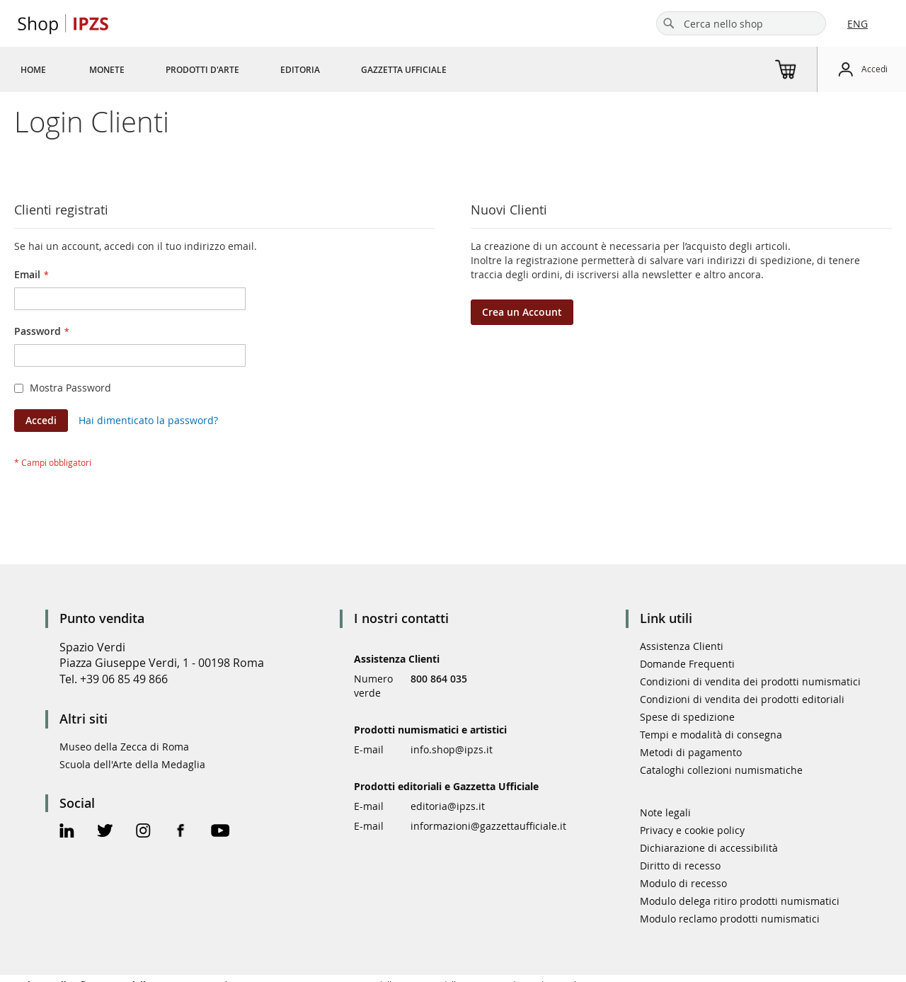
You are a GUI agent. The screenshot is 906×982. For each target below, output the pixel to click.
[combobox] (741, 23)
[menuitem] (33, 69)
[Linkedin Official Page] (66, 832)
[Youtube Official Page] (220, 832)
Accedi (874, 68)
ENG (857, 23)
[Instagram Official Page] (143, 832)
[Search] (669, 23)
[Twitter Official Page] (105, 832)
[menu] (250, 69)
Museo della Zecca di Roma (124, 746)
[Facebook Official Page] (180, 832)
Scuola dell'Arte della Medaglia (132, 764)
